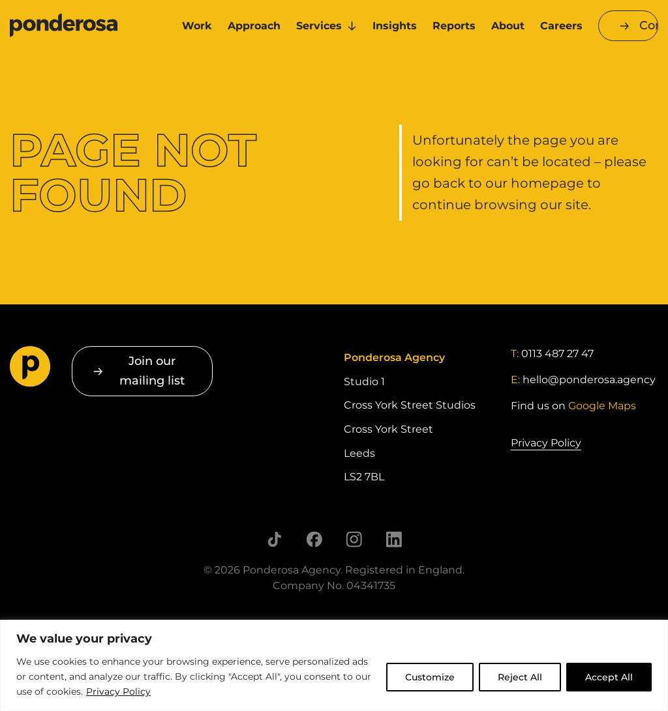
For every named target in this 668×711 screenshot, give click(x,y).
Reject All (520, 677)
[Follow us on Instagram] (354, 539)
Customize (430, 677)
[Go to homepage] (83, 26)
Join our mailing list (152, 370)
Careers (561, 26)
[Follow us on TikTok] (274, 539)
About (507, 26)
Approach (254, 26)
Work (197, 26)
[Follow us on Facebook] (314, 539)
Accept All (609, 677)
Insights (394, 26)
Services (319, 26)
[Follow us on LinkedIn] (394, 539)
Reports (454, 26)
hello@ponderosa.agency (589, 379)
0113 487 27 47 (557, 353)
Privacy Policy (118, 691)
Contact (648, 25)
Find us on (573, 405)
